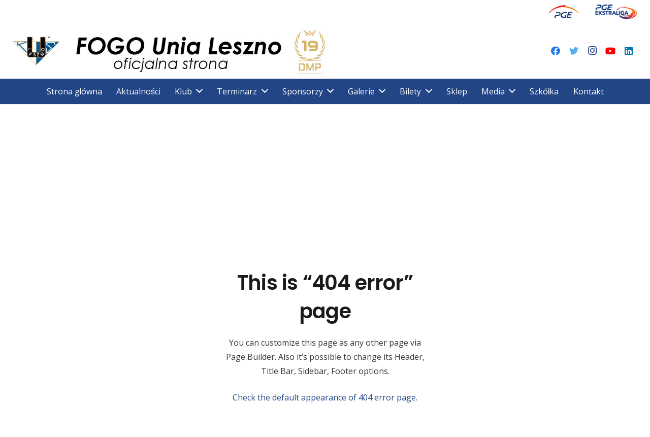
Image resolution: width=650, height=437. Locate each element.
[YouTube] (610, 51)
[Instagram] (592, 51)
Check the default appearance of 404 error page (324, 397)
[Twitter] (574, 51)
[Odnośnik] (563, 11)
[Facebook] (555, 51)
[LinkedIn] (629, 51)
